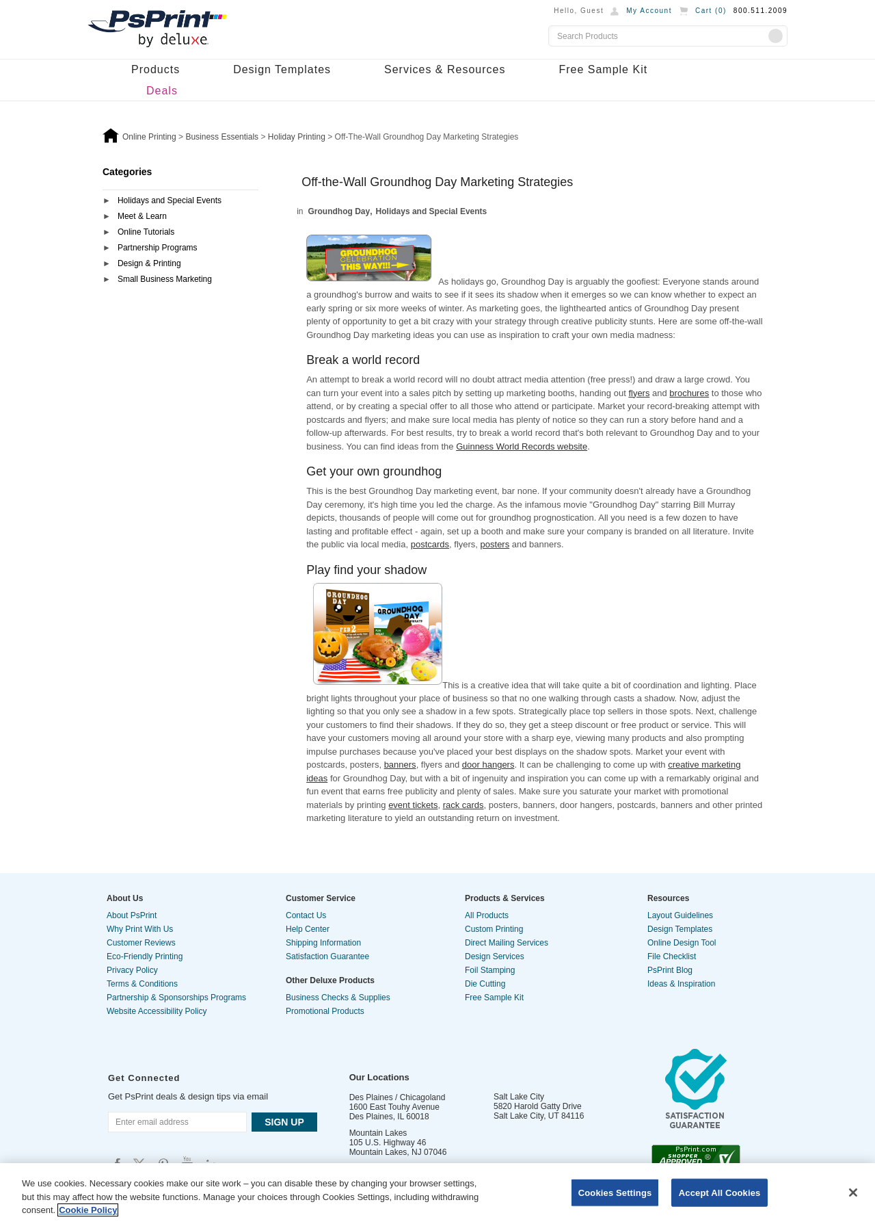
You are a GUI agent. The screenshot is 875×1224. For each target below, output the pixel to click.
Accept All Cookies (720, 1192)
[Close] (853, 1192)
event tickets (413, 805)
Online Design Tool (681, 943)
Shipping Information (323, 943)
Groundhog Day (339, 211)
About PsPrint (132, 915)
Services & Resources (444, 69)
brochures (689, 393)
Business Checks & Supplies (338, 997)
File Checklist (671, 956)
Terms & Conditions (142, 984)
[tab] (180, 201)
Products (155, 69)
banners (400, 764)
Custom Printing (494, 929)
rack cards (463, 805)
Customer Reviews (141, 943)
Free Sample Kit (602, 69)
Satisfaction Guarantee (327, 956)
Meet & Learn (142, 216)
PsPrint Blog (669, 970)
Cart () (711, 10)
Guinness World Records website (521, 446)
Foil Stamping (490, 970)
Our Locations (379, 1077)
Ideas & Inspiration (681, 984)
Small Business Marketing (165, 279)
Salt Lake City (519, 1097)
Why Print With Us (140, 929)
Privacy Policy (132, 970)
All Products (487, 915)
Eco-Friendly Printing (145, 956)
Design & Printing (149, 263)
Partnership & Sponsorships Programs (176, 997)
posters (495, 544)
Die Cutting (485, 984)
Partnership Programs (158, 247)
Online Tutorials (146, 232)
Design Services (494, 956)
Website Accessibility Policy (157, 1011)
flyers (638, 393)
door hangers (488, 764)
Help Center (307, 929)
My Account (649, 10)
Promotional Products (325, 1011)
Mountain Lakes (378, 1133)
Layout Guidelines (680, 915)
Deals (162, 90)
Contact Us (306, 915)
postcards (430, 544)
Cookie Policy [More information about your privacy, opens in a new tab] (88, 1210)
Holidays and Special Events (169, 200)
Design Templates (282, 69)
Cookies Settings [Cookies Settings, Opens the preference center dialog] (615, 1192)
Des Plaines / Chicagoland (397, 1097)
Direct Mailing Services (506, 943)
